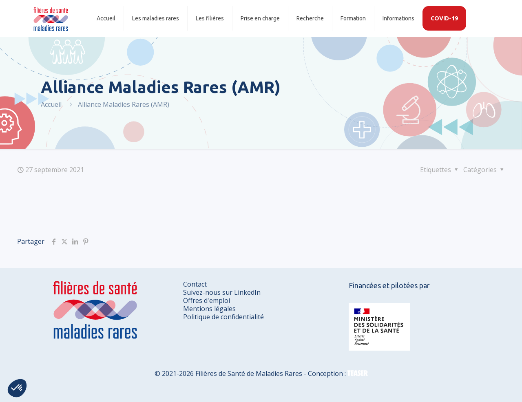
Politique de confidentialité (223, 316)
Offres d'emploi (206, 300)
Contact (195, 284)
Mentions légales (209, 308)
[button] (17, 388)
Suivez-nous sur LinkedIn (222, 292)
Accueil (51, 104)
